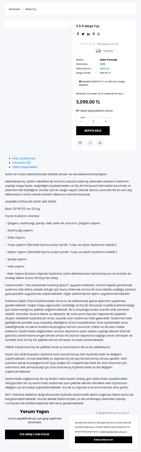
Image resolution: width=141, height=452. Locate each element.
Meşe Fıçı (31, 9)
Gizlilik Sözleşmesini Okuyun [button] (113, 431)
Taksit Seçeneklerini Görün (96, 111)
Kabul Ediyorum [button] (103, 439)
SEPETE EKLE (93, 131)
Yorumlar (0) (21, 163)
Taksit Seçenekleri (25, 167)
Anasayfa (14, 9)
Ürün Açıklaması (23, 158)
